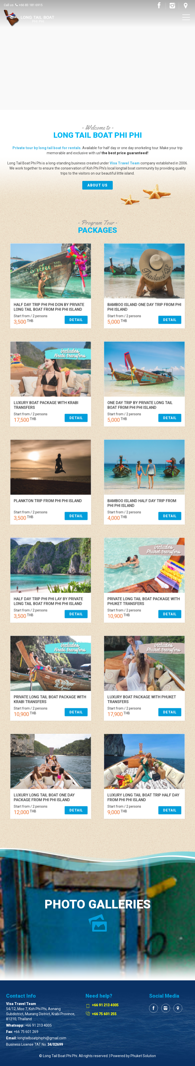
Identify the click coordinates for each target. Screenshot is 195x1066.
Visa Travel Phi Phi (29, 18)
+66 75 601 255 (104, 1014)
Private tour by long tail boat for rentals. (47, 148)
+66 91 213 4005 (38, 1025)
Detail (59, 299)
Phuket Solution (143, 1056)
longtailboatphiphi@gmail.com (42, 1038)
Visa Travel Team (125, 163)
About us (97, 185)
